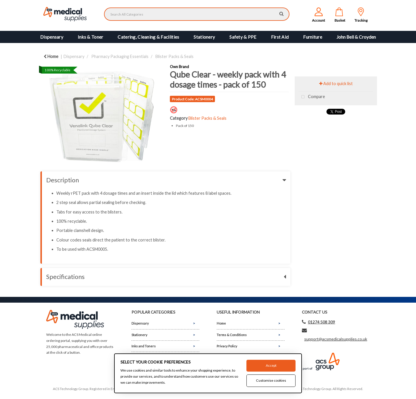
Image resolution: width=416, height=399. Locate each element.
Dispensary (51, 37)
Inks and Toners (143, 346)
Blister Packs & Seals (174, 56)
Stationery (204, 37)
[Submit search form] (281, 13)
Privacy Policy (227, 346)
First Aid (280, 37)
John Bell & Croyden (356, 37)
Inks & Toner (90, 37)
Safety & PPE (242, 37)
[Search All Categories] (196, 14)
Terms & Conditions (232, 335)
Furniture (312, 37)
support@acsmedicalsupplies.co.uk (335, 338)
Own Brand (179, 66)
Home (51, 56)
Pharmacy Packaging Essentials (119, 56)
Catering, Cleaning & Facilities (148, 37)
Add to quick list (336, 83)
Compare (312, 97)
